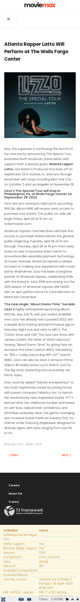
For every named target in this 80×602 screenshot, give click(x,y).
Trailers (14, 502)
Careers (14, 485)
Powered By (23, 511)
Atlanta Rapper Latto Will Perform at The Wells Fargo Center (36, 51)
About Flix (15, 493)
